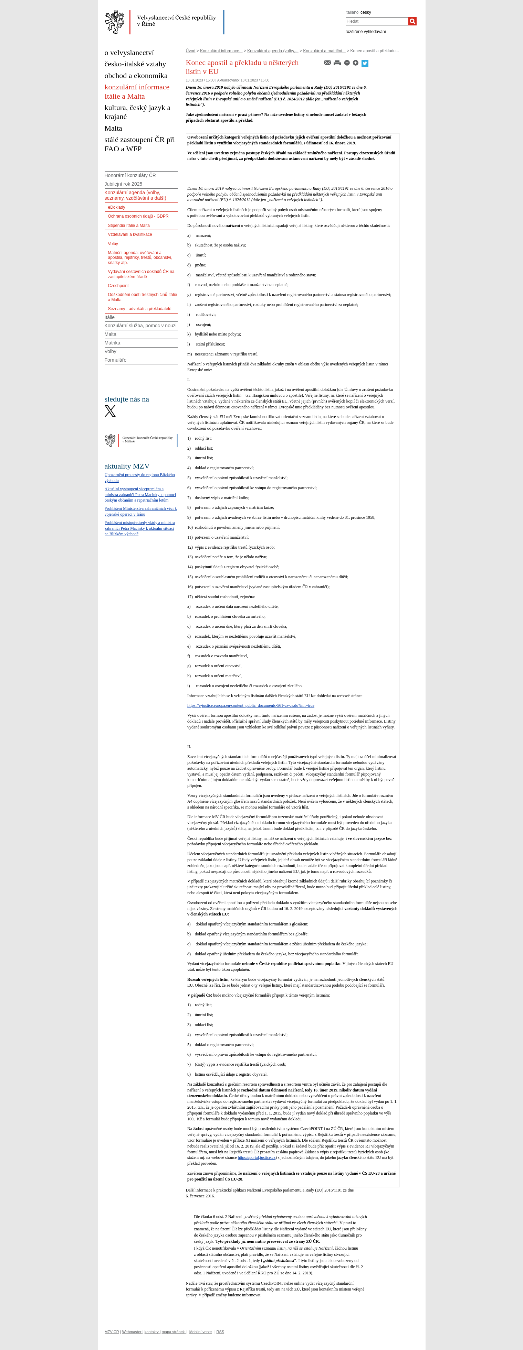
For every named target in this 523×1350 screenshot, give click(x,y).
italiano (352, 12)
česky (365, 12)
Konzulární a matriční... (324, 50)
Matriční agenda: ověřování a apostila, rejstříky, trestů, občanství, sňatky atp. (140, 257)
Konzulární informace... (221, 50)
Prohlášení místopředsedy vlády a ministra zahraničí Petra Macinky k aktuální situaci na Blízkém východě (140, 528)
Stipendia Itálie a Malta (129, 225)
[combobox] (377, 21)
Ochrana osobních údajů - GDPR (138, 216)
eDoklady (116, 207)
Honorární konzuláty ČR (130, 175)
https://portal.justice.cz (256, 1157)
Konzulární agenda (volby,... (273, 50)
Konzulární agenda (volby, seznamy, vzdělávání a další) (136, 195)
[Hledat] (412, 21)
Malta (110, 334)
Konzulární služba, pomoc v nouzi (141, 325)
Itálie (110, 317)
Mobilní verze (200, 1332)
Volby (113, 243)
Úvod (191, 50)
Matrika (113, 342)
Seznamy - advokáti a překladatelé (139, 308)
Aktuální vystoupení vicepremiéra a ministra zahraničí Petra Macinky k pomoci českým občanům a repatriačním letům (140, 494)
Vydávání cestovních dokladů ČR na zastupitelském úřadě (141, 274)
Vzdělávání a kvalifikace (130, 234)
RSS (220, 1332)
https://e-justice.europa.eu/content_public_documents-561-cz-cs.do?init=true (250, 705)
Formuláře (116, 360)
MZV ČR (112, 1332)
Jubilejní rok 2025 (124, 184)
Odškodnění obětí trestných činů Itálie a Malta (142, 297)
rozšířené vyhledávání (366, 32)
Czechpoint (118, 285)
